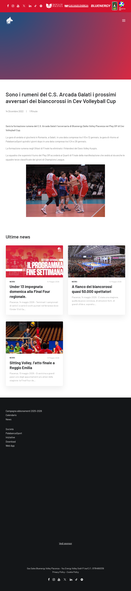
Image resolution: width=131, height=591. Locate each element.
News (8, 419)
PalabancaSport (14, 433)
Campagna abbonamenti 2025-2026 (24, 411)
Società (10, 429)
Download (11, 441)
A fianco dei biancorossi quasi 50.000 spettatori (92, 289)
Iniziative (10, 437)
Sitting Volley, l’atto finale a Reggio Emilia (32, 365)
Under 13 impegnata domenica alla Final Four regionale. (30, 291)
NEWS (12, 281)
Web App (10, 445)
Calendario (11, 415)
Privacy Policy (58, 572)
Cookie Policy (73, 572)
